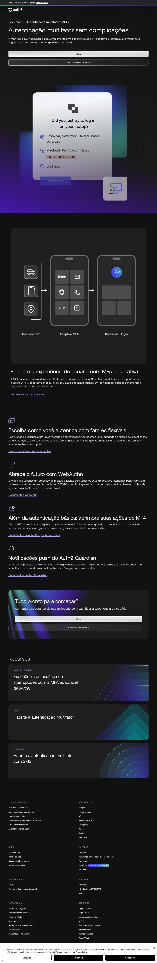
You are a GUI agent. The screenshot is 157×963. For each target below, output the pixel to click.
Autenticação (14, 927)
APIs (81, 813)
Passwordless (85, 927)
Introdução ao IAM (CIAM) (90, 886)
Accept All (130, 957)
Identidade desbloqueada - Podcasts (24, 818)
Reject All (78, 957)
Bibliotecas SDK (86, 818)
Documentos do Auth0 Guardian (27, 575)
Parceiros (83, 858)
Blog (81, 826)
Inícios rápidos (85, 809)
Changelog (83, 822)
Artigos (82, 805)
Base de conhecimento (18, 858)
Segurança (13, 918)
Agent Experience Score (19, 826)
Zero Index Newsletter (18, 822)
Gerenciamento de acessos (20, 910)
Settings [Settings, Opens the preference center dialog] (27, 957)
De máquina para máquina (90, 923)
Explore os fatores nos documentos (29, 451)
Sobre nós (83, 867)
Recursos (15, 22)
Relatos (82, 830)
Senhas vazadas (86, 931)
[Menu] (147, 9)
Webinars (83, 834)
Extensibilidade (15, 914)
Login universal (85, 906)
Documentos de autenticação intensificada (34, 535)
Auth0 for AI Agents (17, 906)
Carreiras (94, 862)
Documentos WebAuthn (22, 494)
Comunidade (14, 850)
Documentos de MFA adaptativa (28, 394)
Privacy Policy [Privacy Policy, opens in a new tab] (81, 952)
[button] (78, 54)
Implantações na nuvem (18, 931)
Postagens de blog (16, 813)
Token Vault (84, 935)
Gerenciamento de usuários (20, 923)
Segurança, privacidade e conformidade (96, 854)
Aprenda (82, 882)
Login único (84, 910)
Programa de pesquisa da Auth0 (22, 886)
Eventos (12, 882)
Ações (81, 918)
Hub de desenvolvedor (18, 805)
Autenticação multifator (89, 914)
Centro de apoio (15, 854)
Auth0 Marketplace (16, 862)
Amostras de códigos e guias (21, 809)
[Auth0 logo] (77, 9)
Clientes (82, 850)
